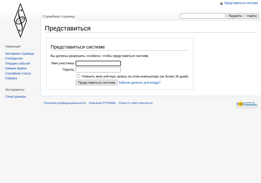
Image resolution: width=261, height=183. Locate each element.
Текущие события (17, 63)
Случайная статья (18, 73)
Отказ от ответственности (136, 102)
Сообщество (14, 58)
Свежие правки (16, 68)
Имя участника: (63, 63)
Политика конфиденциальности (65, 102)
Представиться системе (241, 3)
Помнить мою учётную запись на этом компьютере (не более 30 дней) (135, 76)
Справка (11, 78)
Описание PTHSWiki (102, 102)
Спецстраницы (15, 96)
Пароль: (68, 69)
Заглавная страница (19, 53)
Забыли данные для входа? (140, 82)
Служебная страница (59, 16)
